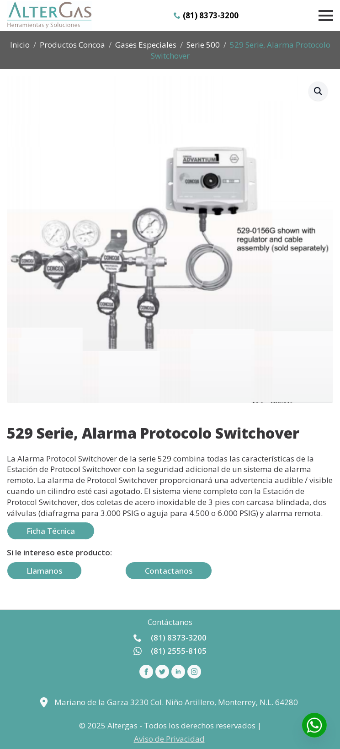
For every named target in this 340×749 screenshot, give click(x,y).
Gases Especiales (145, 44)
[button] (318, 91)
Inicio (20, 44)
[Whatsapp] (314, 725)
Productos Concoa (72, 44)
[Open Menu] (326, 15)
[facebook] (146, 671)
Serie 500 (203, 44)
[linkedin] (178, 671)
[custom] (162, 671)
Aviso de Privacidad (169, 738)
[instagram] (194, 671)
